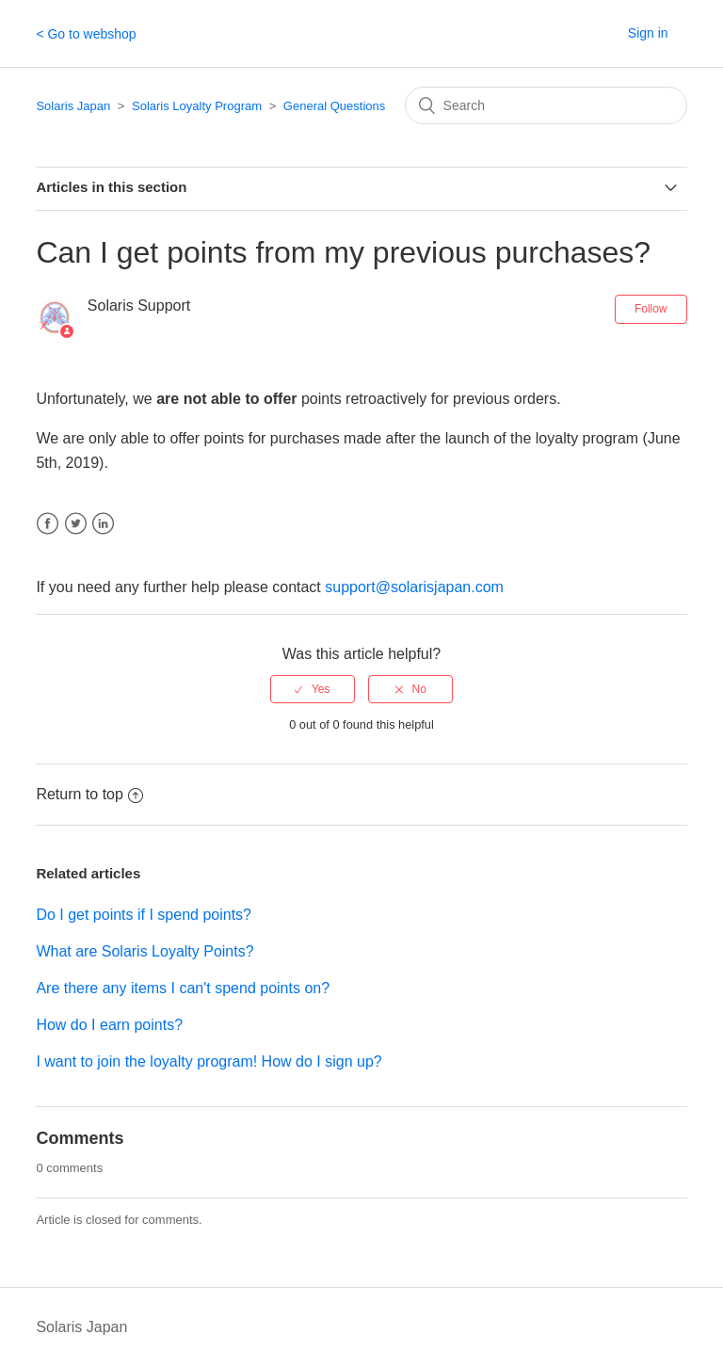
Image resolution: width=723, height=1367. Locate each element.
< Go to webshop (86, 33)
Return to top (89, 794)
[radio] (312, 689)
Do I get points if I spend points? (143, 915)
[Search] (546, 105)
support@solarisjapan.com (414, 587)
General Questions (334, 106)
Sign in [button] (648, 32)
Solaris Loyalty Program (197, 106)
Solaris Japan (73, 106)
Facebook (47, 524)
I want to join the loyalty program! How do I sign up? (208, 1061)
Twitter (76, 524)
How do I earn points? (109, 1025)
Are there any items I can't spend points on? (182, 988)
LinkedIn (103, 524)
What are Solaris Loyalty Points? (144, 951)
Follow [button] (651, 308)
